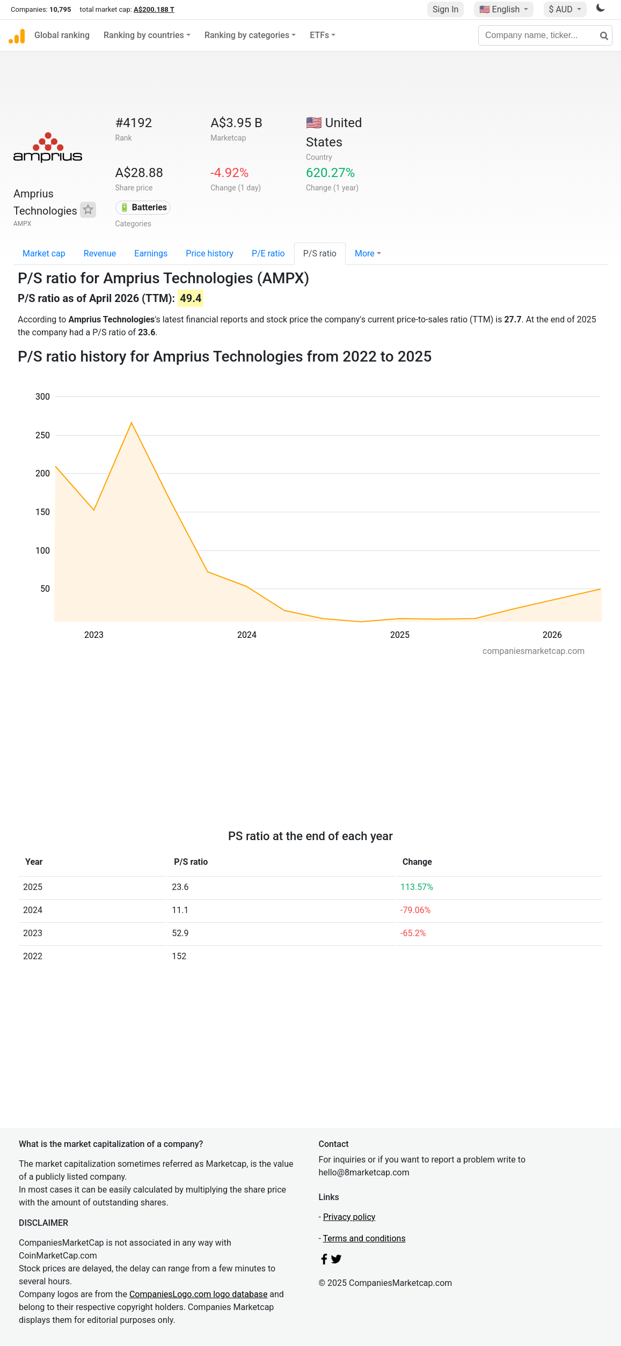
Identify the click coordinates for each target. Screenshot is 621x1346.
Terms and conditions (364, 1238)
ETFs (319, 35)
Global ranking (62, 35)
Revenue (100, 253)
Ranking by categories (246, 35)
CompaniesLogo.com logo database (198, 1294)
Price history (209, 253)
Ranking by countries (144, 35)
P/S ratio (320, 253)
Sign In (445, 9)
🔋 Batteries (143, 207)
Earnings (150, 253)
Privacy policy (349, 1217)
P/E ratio (268, 253)
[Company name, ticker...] (545, 35)
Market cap (44, 253)
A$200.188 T (154, 9)
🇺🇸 (500, 9)
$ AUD (562, 9)
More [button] (365, 253)
